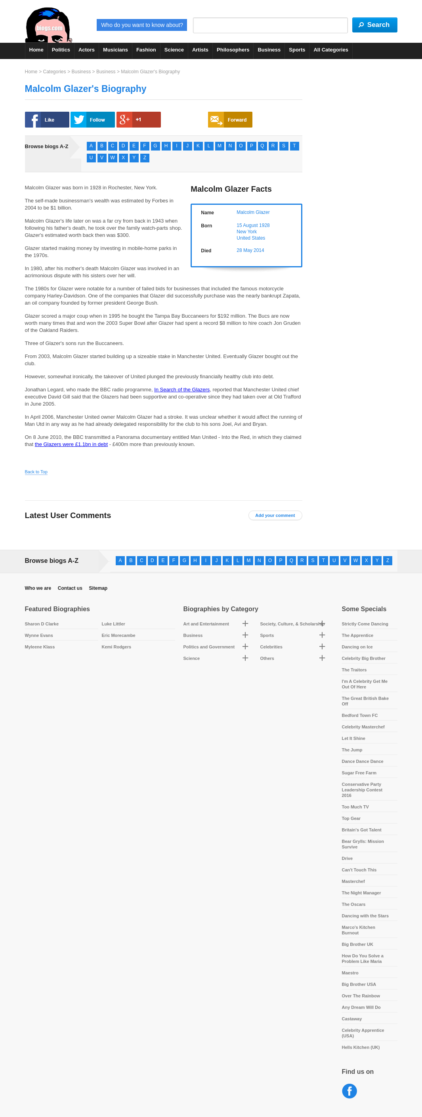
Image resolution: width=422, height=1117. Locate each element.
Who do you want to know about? (142, 25)
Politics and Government (209, 646)
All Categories (330, 50)
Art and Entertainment (206, 623)
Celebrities (271, 646)
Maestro (350, 972)
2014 (259, 250)
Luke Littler (113, 623)
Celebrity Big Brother (364, 658)
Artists (200, 50)
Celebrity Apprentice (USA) (363, 1033)
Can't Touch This (359, 869)
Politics (61, 50)
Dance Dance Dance (363, 761)
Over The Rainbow (361, 995)
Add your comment (275, 515)
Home (36, 50)
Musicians (115, 50)
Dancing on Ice (357, 646)
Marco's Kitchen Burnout (359, 930)
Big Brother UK (357, 944)
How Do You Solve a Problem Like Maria (363, 958)
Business (269, 50)
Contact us (70, 588)
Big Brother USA (359, 984)
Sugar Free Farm (359, 772)
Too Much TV (355, 806)
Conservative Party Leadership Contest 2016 (362, 790)
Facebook (349, 1091)
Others (267, 658)
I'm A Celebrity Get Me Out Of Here (365, 684)
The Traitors (354, 669)
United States (251, 238)
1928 (264, 225)
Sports (297, 50)
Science (174, 50)
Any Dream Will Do (361, 1007)
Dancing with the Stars (365, 915)
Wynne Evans (39, 635)
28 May (244, 250)
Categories (54, 71)
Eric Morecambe (119, 635)
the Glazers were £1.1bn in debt (71, 444)
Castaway (352, 1018)
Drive (347, 858)
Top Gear (351, 818)
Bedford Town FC (360, 715)
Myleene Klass (40, 646)
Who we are (38, 588)
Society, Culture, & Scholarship (292, 623)
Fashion (146, 50)
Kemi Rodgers (117, 646)
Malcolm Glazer (253, 212)
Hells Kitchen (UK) (361, 1047)
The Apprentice (358, 635)
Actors (86, 50)
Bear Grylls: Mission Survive (363, 844)
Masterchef (353, 881)
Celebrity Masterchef (363, 726)
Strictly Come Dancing (365, 623)
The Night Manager (361, 892)
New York (247, 231)
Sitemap (98, 588)
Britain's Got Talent (362, 829)
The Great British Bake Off (365, 701)
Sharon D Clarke (42, 623)
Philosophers (233, 50)
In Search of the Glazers (182, 390)
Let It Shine (353, 738)
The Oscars (354, 904)
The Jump (352, 749)
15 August (247, 225)
